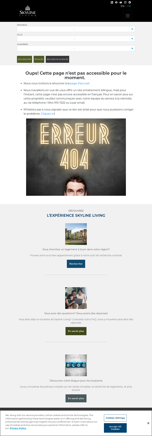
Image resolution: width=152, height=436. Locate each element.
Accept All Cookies (115, 428)
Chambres (22, 44)
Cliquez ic (47, 113)
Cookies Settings (115, 418)
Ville (19, 35)
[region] (76, 423)
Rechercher (76, 263)
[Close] (148, 423)
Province (22, 25)
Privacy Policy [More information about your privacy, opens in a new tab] (18, 428)
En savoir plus (76, 331)
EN (122, 6)
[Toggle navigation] (127, 14)
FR (129, 6)
